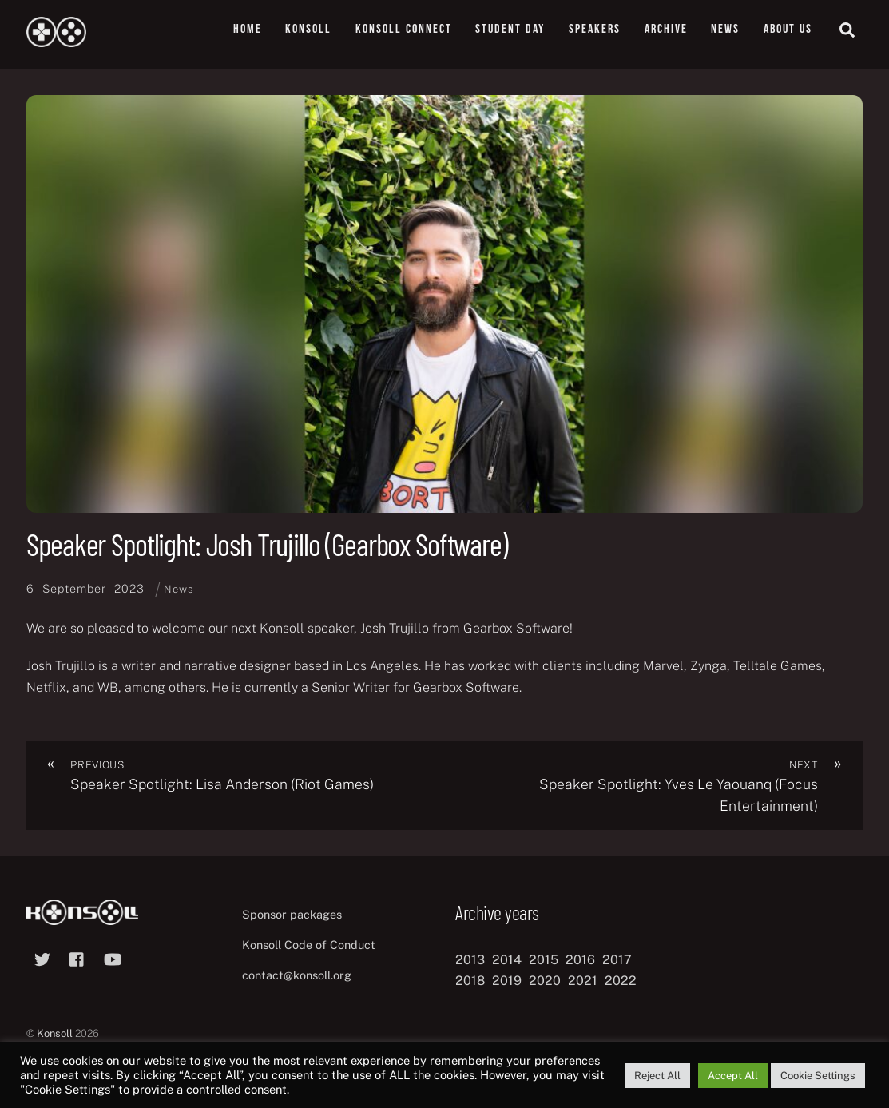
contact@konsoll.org (296, 975)
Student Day (510, 29)
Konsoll (308, 29)
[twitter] (42, 957)
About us (788, 29)
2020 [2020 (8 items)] (545, 980)
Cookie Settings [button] (817, 1076)
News (725, 29)
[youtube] (113, 957)
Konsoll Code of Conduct (308, 944)
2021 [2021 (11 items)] (582, 980)
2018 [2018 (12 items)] (470, 980)
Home (247, 29)
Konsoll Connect (403, 29)
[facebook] (77, 957)
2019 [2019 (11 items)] (507, 980)
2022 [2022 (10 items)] (621, 980)
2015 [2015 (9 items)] (543, 959)
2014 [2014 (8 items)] (507, 959)
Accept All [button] (733, 1076)
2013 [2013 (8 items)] (470, 959)
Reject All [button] (657, 1076)
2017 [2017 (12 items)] (617, 959)
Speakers (595, 29)
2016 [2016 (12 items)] (580, 959)
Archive (666, 29)
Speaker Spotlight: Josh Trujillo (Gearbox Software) (266, 544)
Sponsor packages (292, 914)
